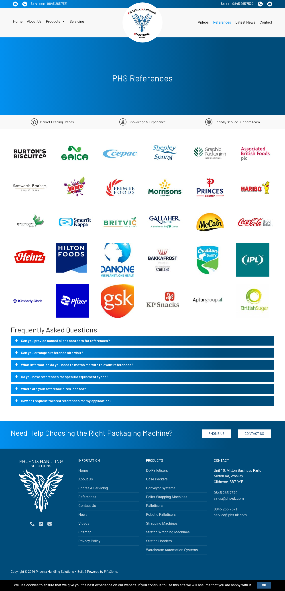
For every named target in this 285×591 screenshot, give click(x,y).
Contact (266, 22)
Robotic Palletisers (161, 514)
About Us (34, 21)
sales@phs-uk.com (229, 498)
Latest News (245, 22)
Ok (264, 585)
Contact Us (254, 433)
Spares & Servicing (93, 488)
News (82, 514)
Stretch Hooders (159, 541)
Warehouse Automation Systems (172, 550)
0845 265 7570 (242, 4)
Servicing (76, 21)
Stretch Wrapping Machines (168, 532)
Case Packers (157, 479)
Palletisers (154, 506)
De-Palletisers (157, 470)
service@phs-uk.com (230, 515)
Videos (203, 22)
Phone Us (216, 433)
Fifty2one (110, 571)
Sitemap (85, 532)
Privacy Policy (89, 541)
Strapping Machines (162, 523)
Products (55, 21)
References (222, 22)
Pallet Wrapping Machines (166, 497)
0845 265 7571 (57, 4)
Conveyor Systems (160, 488)
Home (17, 21)
